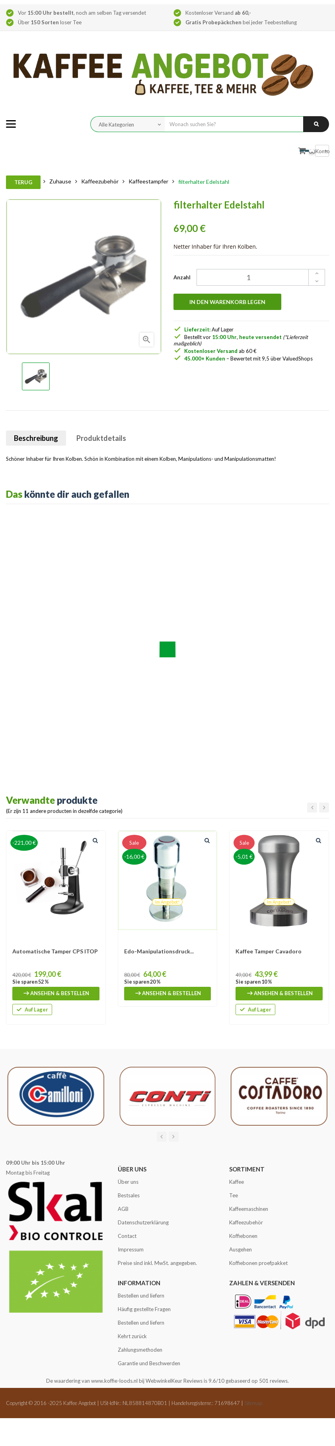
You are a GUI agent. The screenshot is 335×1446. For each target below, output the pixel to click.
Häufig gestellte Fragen (144, 1309)
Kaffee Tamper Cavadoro (269, 951)
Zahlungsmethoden (140, 1350)
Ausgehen (240, 1249)
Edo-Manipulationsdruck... (159, 951)
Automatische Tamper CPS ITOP (55, 951)
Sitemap (253, 1403)
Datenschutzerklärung (143, 1222)
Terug (23, 182)
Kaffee (236, 1182)
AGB (123, 1209)
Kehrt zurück (132, 1336)
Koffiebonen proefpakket (258, 1263)
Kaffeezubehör (246, 1222)
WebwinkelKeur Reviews (174, 1381)
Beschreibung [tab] (36, 438)
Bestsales (129, 1195)
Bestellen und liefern (141, 1295)
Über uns (128, 1182)
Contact (127, 1236)
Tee (233, 1195)
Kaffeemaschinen (248, 1209)
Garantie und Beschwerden (149, 1363)
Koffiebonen (243, 1236)
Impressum (131, 1249)
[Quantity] (256, 277)
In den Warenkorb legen (227, 301)
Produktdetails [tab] (101, 438)
